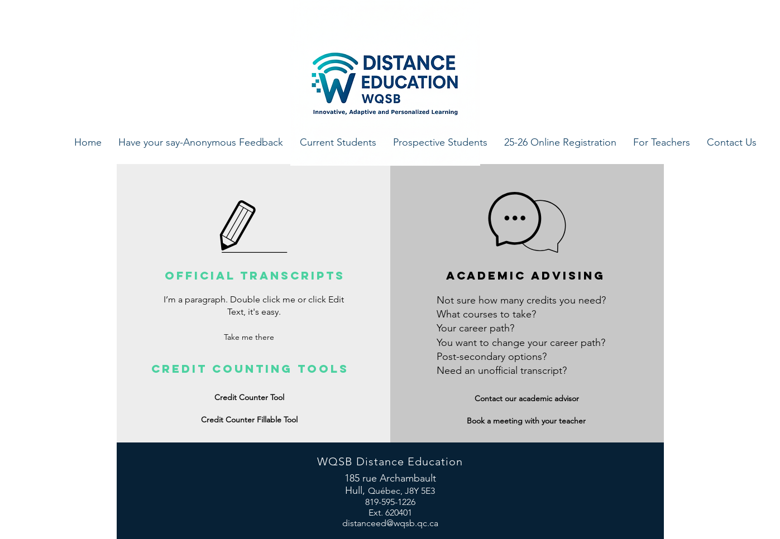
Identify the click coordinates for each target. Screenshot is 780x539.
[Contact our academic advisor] (527, 398)
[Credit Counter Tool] (249, 398)
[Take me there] (249, 338)
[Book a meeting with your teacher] (526, 421)
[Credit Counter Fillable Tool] (249, 420)
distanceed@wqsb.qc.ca (390, 523)
